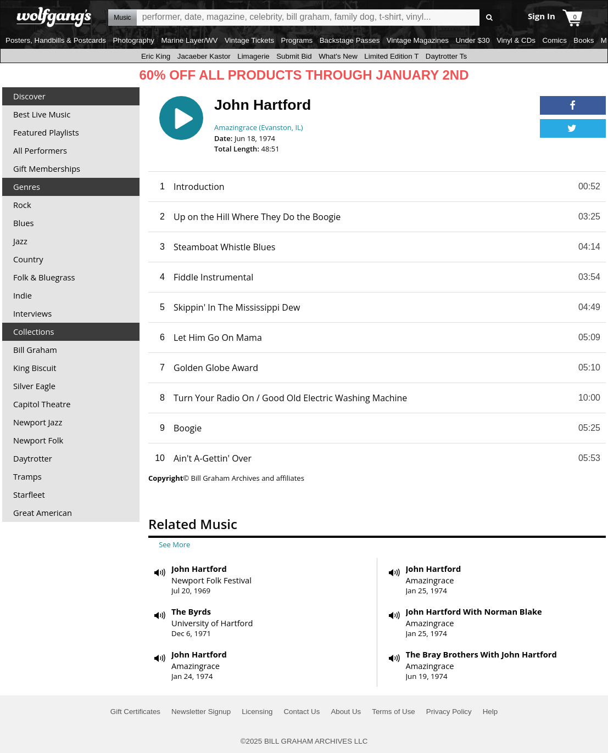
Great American (42, 512)
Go (489, 17)
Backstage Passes (350, 40)
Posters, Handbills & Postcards (55, 40)
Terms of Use (393, 711)
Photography (133, 40)
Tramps (27, 476)
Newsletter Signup (201, 711)
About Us (346, 711)
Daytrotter (32, 458)
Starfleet (29, 494)
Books (583, 40)
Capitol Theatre (41, 403)
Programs (297, 40)
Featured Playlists (46, 132)
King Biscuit (35, 367)
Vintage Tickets (249, 40)
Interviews (32, 313)
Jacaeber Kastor (204, 56)
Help (490, 711)
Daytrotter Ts (446, 56)
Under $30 (472, 40)
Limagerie (253, 56)
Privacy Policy (449, 711)
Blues (23, 222)
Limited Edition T (391, 56)
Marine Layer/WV (189, 40)
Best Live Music (41, 114)
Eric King (155, 56)
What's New (338, 56)
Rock (22, 204)
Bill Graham (35, 349)
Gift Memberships (46, 168)
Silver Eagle (34, 385)
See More (174, 544)
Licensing (257, 711)
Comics (554, 40)
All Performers (40, 150)
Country (28, 259)
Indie (22, 295)
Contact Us (301, 711)
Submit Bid (293, 56)
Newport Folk (38, 440)
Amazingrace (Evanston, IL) (258, 127)
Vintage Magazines (418, 40)
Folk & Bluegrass (44, 277)
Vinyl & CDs (516, 40)
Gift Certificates (135, 711)
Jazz (20, 240)
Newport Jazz (37, 422)
